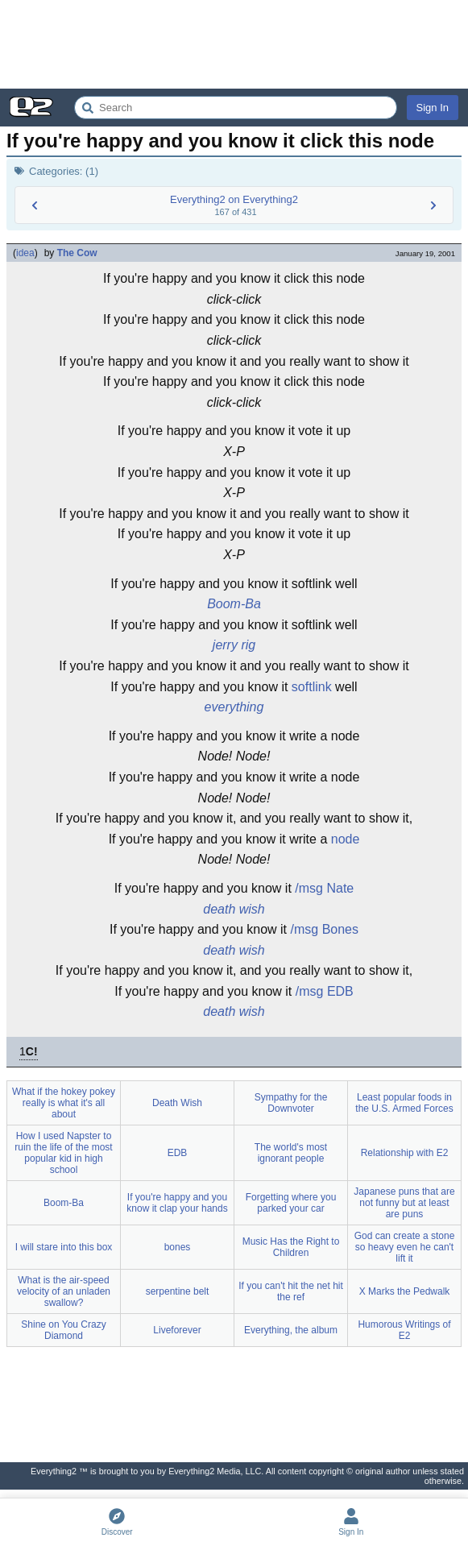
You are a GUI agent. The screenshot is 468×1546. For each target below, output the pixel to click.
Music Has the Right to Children (291, 1247)
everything (234, 707)
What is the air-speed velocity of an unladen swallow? (63, 1291)
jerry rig (234, 645)
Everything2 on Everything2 (234, 199)
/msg (309, 888)
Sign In (432, 108)
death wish (234, 909)
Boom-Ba (234, 604)
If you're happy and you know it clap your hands (176, 1203)
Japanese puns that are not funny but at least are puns (404, 1203)
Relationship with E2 (405, 1152)
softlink (312, 687)
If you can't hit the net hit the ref (290, 1291)
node (345, 839)
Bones (340, 929)
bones (177, 1247)
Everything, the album (291, 1330)
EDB (340, 991)
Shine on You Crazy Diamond (63, 1330)
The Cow (77, 253)
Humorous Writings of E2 (404, 1330)
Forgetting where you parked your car (291, 1203)
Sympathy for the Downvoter (291, 1103)
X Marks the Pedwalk (404, 1291)
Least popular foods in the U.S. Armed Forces (404, 1103)
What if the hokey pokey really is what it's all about (63, 1103)
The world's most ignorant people (291, 1153)
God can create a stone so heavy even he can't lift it (404, 1247)
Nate (340, 888)
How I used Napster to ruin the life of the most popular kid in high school (63, 1152)
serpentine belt (177, 1291)
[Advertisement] (234, 44)
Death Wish (177, 1103)
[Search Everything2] (235, 107)
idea (25, 253)
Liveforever (177, 1330)
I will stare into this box (64, 1247)
